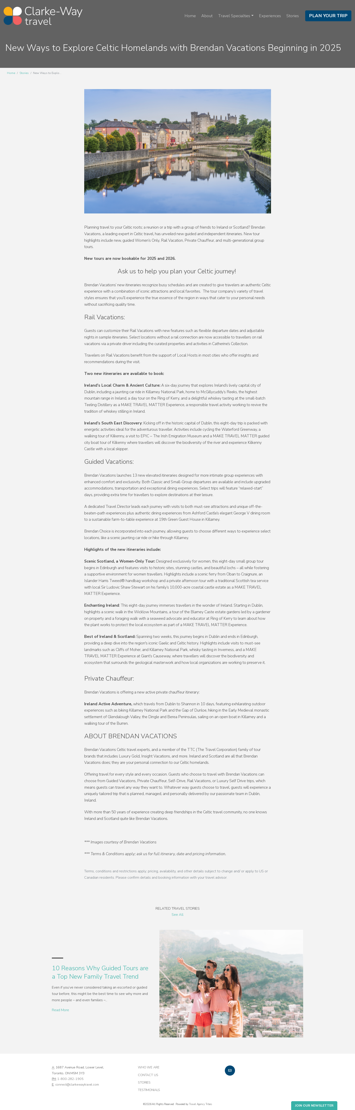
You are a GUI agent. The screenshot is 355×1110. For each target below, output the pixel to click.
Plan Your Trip (328, 16)
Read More (60, 1010)
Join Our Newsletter (314, 1105)
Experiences (270, 16)
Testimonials (149, 1090)
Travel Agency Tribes (200, 1104)
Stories (292, 16)
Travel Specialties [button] (234, 16)
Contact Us (148, 1075)
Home (190, 16)
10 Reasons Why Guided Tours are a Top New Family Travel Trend (100, 972)
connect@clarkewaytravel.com (77, 1084)
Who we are (148, 1067)
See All (177, 914)
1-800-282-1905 (70, 1079)
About (207, 16)
